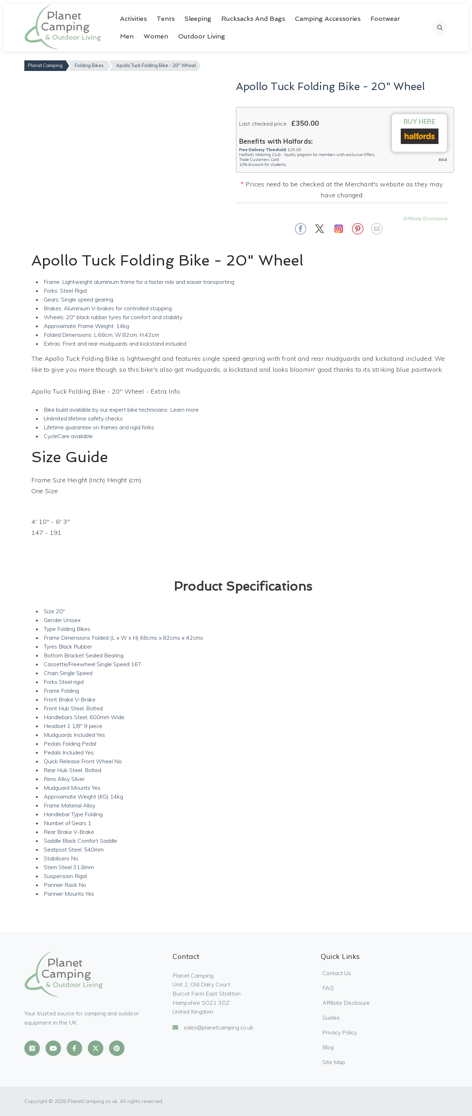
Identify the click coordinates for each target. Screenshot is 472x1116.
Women (156, 36)
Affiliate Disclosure (425, 218)
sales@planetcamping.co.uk (213, 1027)
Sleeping (197, 18)
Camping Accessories (328, 18)
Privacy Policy (339, 1032)
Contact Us (336, 973)
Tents (166, 18)
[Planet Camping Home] (63, 28)
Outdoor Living (201, 36)
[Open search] (440, 28)
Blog (328, 1047)
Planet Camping (45, 65)
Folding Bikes (89, 65)
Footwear (385, 18)
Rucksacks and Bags (253, 18)
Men (127, 36)
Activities (133, 18)
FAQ (328, 987)
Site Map (333, 1062)
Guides (331, 1017)
